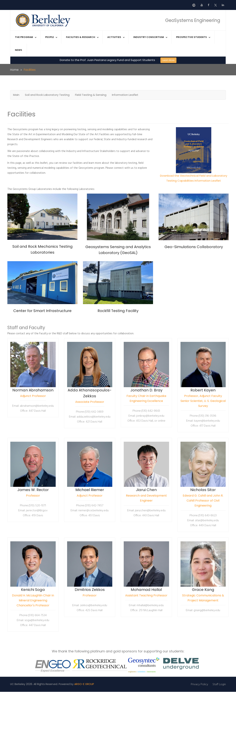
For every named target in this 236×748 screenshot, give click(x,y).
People (49, 37)
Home (14, 70)
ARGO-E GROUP (84, 684)
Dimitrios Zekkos (90, 589)
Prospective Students (191, 37)
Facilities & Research (80, 37)
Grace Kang (203, 589)
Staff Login (219, 684)
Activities (114, 37)
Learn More (168, 60)
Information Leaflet (125, 95)
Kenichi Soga (33, 589)
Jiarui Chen (146, 489)
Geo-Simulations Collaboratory (193, 246)
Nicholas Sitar (203, 489)
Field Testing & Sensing (90, 95)
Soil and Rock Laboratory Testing (47, 95)
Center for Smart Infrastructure (42, 310)
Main (16, 95)
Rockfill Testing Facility (118, 310)
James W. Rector (33, 489)
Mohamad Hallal (146, 589)
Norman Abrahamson (32, 390)
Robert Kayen (203, 390)
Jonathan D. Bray (146, 390)
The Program (24, 37)
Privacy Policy (199, 684)
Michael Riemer (89, 489)
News (18, 50)
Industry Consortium (148, 37)
